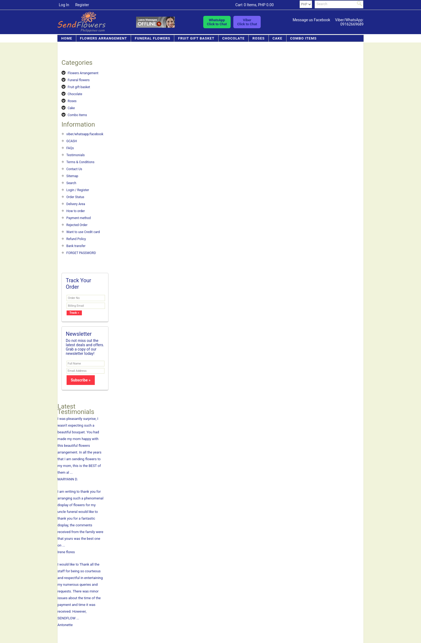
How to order (75, 211)
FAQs (70, 148)
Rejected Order (77, 225)
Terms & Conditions (80, 162)
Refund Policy (76, 239)
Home (66, 38)
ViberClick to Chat (247, 22)
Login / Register (77, 190)
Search (71, 183)
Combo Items (303, 38)
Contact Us (74, 169)
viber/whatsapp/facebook (84, 134)
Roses (258, 38)
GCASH (71, 141)
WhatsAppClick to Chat (217, 22)
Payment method (78, 218)
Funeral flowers (152, 38)
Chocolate (233, 38)
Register (82, 5)
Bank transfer (75, 246)
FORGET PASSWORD (81, 253)
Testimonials (75, 155)
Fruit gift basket (196, 38)
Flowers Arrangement (103, 38)
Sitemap (72, 176)
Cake (277, 38)
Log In (64, 5)
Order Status (75, 197)
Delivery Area (75, 204)
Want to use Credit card (83, 232)
